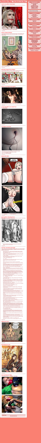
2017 (35, 40)
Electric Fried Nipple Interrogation (8, 86)
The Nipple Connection (6, 126)
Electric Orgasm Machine (6, 32)
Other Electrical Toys (34, 8)
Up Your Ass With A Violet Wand (8, 4)
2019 (32, 40)
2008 (37, 41)
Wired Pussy (34, 21)
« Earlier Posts (4, 415)
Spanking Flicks (34, 25)
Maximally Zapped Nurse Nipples (8, 69)
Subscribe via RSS (34, 46)
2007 (33, 42)
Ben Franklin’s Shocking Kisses (8, 217)
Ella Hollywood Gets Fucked (7, 29)
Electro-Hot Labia (5, 156)
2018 (33, 40)
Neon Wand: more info (34, 5)
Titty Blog (34, 33)
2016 (37, 40)
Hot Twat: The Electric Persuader (8, 247)
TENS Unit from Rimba (34, 7)
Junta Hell (32, 50)
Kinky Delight (34, 16)
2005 (36, 42)
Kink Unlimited (15, 29)
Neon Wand (34, 4)
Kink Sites (34, 28)
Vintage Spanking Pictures (34, 17)
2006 (34, 42)
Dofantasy (36, 50)
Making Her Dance (5, 321)
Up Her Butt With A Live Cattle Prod (8, 106)
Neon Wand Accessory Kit (34, 6)
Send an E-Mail (34, 45)
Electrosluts (34, 20)
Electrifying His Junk (5, 344)
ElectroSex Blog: (13, 1)
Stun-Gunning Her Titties (6, 375)
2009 (35, 41)
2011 (32, 41)
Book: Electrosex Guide (34, 3)
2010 (33, 41)
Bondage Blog (35, 14)
